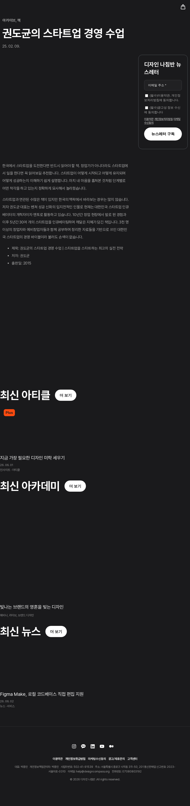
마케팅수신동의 (97, 759)
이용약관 (148, 119)
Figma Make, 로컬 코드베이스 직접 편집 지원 (42, 694)
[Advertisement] (162, 177)
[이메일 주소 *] (163, 85)
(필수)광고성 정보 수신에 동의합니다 (162, 110)
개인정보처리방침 (163, 119)
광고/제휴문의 (117, 759)
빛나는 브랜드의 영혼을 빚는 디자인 (32, 607)
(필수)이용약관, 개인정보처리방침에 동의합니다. (162, 98)
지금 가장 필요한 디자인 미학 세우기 (32, 458)
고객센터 (132, 759)
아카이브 (9, 20)
